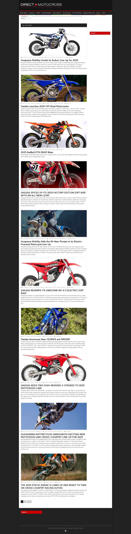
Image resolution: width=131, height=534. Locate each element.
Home (103, 13)
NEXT (29, 501)
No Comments (39, 57)
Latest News (23, 13)
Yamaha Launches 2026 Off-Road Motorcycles (45, 106)
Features (31, 13)
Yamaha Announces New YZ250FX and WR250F (45, 339)
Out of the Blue (77, 13)
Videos (38, 13)
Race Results (67, 13)
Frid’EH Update (46, 13)
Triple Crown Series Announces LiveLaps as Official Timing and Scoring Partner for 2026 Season (57, 16)
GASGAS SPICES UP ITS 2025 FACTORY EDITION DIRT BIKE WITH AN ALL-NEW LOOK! (53, 194)
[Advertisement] (100, 65)
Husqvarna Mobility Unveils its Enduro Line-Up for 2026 (49, 60)
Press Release (60, 57)
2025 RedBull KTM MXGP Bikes (37, 152)
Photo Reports (57, 13)
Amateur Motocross (89, 13)
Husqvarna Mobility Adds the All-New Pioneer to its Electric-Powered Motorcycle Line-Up (52, 243)
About (98, 13)
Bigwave (70, 57)
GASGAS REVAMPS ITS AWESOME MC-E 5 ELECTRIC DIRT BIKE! (52, 292)
